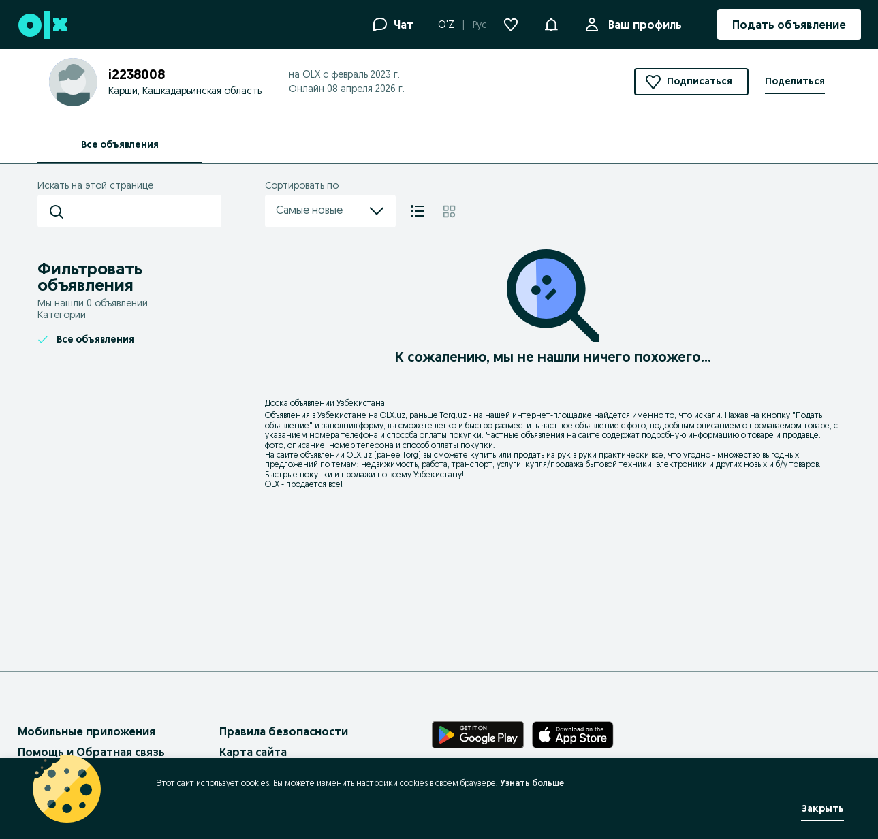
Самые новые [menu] (330, 211)
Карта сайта (253, 752)
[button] (551, 23)
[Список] (417, 211)
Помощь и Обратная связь (91, 752)
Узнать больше (532, 783)
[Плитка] (449, 211)
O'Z (446, 24)
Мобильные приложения (86, 731)
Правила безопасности (283, 731)
